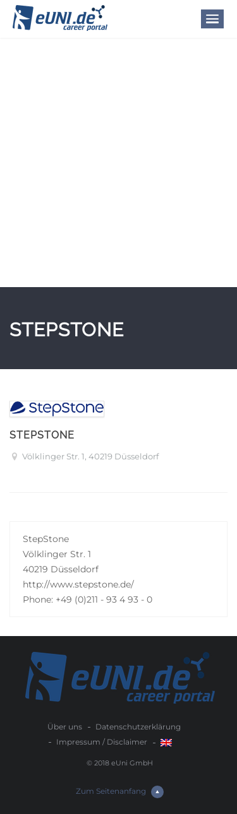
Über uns (64, 726)
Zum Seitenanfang (120, 792)
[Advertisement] (118, 162)
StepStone (42, 435)
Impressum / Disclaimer (101, 741)
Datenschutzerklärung (138, 726)
